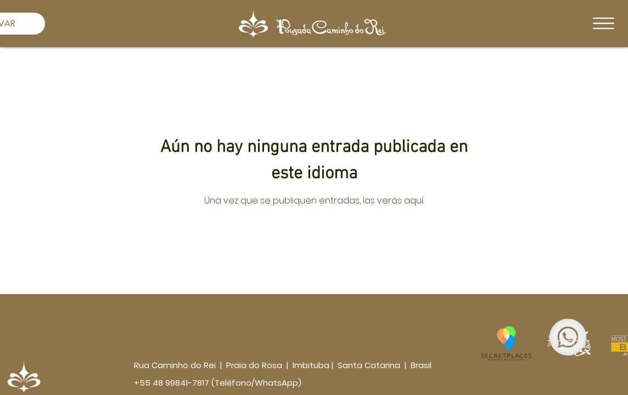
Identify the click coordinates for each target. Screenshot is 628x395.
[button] (603, 23)
